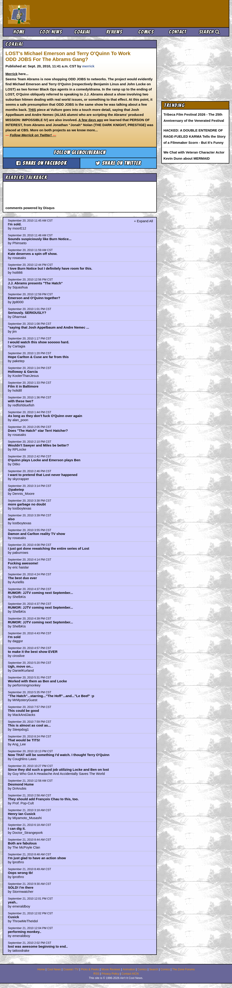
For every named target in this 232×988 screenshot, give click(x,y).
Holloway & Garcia (23, 371)
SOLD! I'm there (21, 887)
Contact (177, 31)
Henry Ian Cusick (22, 814)
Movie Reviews (110, 969)
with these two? (21, 401)
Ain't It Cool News (41, 14)
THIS (32, 110)
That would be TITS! (24, 740)
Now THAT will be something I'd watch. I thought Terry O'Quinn (58, 755)
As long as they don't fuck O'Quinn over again (45, 416)
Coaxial (82, 31)
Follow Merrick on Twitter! (33, 135)
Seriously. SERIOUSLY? (27, 313)
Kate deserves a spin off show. (33, 254)
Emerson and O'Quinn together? (34, 298)
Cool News (51, 31)
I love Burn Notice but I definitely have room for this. (50, 268)
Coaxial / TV (71, 969)
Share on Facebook (41, 163)
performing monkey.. (24, 932)
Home (18, 31)
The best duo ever (22, 578)
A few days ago (90, 120)
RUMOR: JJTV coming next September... (40, 593)
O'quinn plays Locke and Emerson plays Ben (44, 460)
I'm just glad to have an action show (37, 858)
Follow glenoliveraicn (80, 152)
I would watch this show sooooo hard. (38, 342)
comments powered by (30, 208)
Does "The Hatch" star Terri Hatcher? (38, 430)
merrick (88, 66)
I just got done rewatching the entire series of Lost (48, 548)
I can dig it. (17, 828)
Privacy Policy (110, 973)
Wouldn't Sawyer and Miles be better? (38, 445)
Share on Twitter (118, 163)
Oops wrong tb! (20, 873)
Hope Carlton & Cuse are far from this (38, 357)
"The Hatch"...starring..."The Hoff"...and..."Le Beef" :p (51, 696)
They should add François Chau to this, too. (43, 799)
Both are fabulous (22, 843)
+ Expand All (143, 221)
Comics (146, 31)
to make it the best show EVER (33, 652)
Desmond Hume (21, 784)
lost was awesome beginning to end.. (38, 946)
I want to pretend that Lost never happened (42, 475)
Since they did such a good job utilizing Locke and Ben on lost (58, 769)
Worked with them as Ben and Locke (37, 681)
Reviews (114, 31)
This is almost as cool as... (29, 725)
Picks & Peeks (90, 969)
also (11, 519)
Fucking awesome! (23, 563)
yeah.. (13, 902)
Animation (129, 969)
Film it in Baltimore (23, 386)
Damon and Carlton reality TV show (36, 534)
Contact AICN (130, 973)
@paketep (16, 489)
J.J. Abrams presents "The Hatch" (35, 283)
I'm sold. (15, 224)
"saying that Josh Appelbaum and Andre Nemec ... (48, 327)
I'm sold (14, 637)
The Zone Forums (183, 969)
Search (209, 31)
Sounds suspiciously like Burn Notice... (40, 239)
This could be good (23, 710)
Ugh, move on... (20, 666)
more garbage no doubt (27, 504)
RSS (96, 973)
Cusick (13, 917)
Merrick (11, 74)
